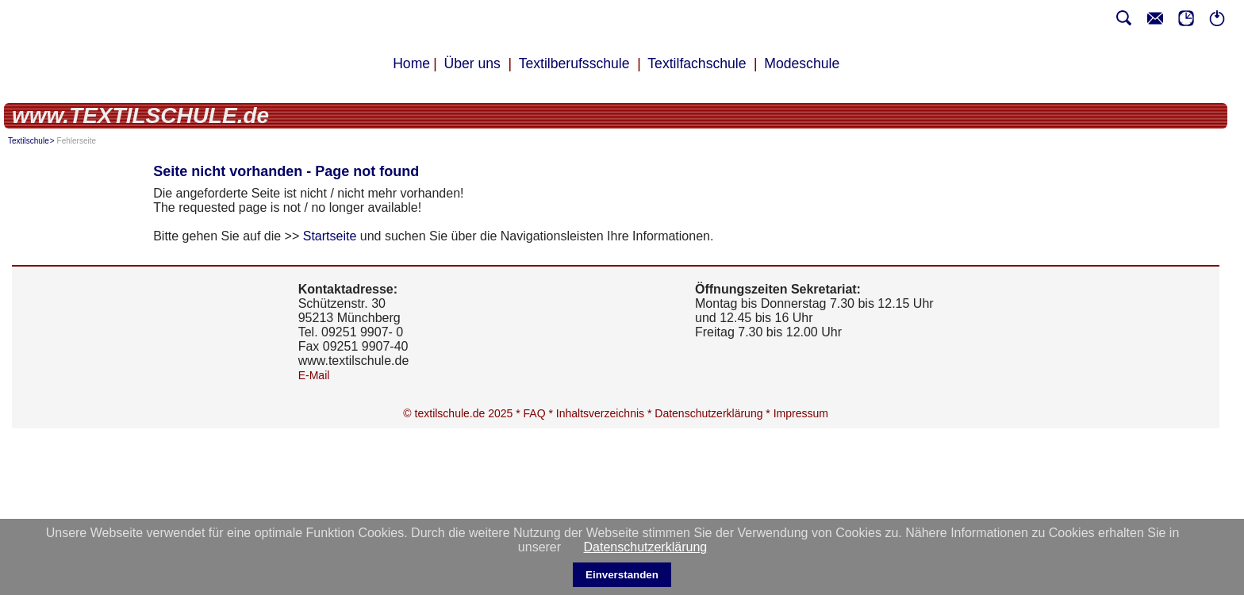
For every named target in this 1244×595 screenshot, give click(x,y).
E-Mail (314, 375)
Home (411, 63)
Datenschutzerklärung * (714, 413)
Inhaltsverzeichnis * (605, 413)
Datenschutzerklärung (646, 547)
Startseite (330, 236)
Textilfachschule (696, 63)
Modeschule (801, 63)
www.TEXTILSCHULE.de (140, 115)
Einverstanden (622, 575)
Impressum (801, 413)
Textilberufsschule (574, 63)
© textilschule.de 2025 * (463, 413)
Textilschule (28, 140)
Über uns (472, 63)
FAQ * (540, 413)
